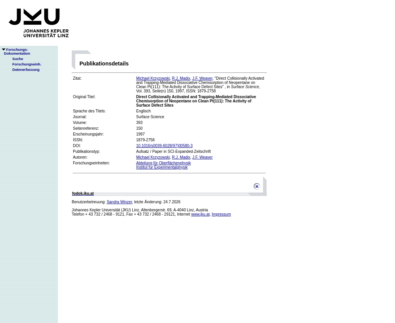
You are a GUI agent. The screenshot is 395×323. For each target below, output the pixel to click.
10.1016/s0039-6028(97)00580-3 (164, 146)
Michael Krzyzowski (153, 78)
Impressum (221, 214)
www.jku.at (200, 214)
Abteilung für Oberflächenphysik (163, 163)
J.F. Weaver (202, 78)
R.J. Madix (181, 78)
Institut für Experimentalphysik (161, 167)
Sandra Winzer (119, 202)
